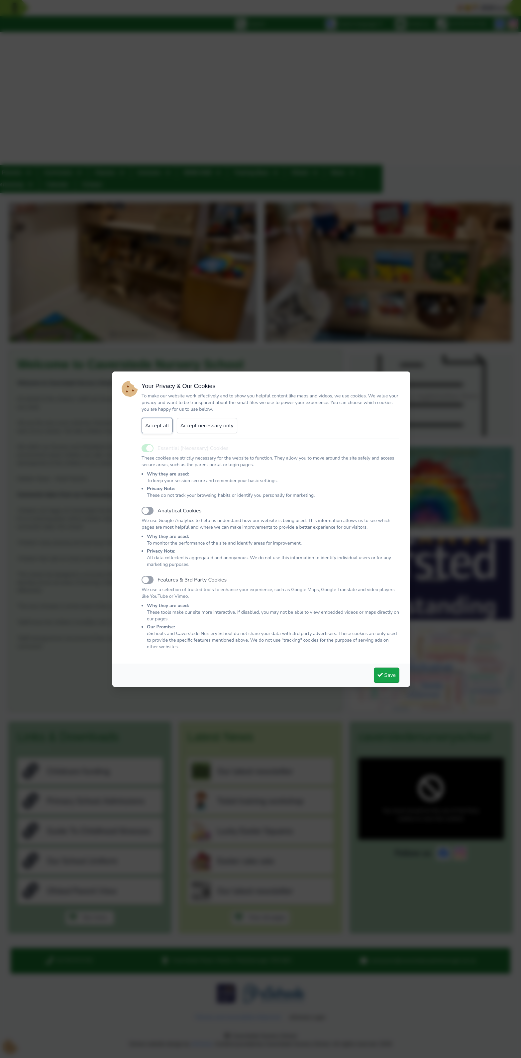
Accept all (157, 425)
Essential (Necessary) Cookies (193, 448)
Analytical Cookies (179, 510)
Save (386, 675)
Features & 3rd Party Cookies (192, 579)
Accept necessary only (207, 425)
